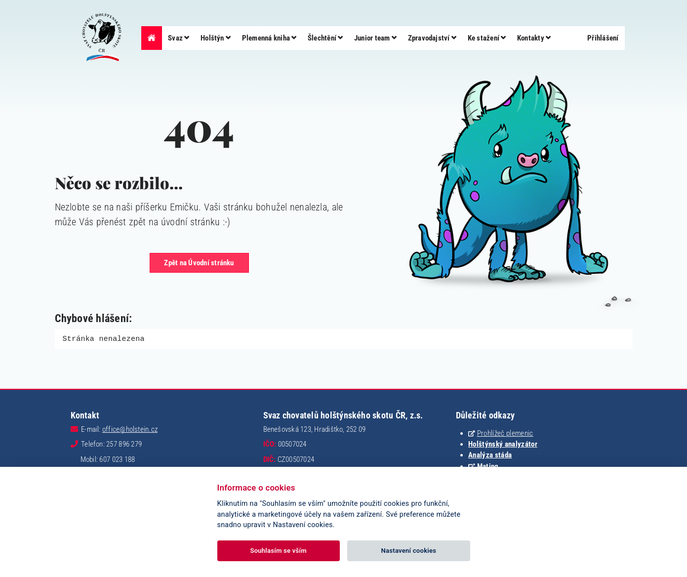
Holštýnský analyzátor (502, 443)
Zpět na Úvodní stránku (199, 262)
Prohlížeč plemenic (505, 432)
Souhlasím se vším (278, 550)
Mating (488, 465)
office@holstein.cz (130, 428)
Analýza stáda (490, 454)
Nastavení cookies (409, 550)
